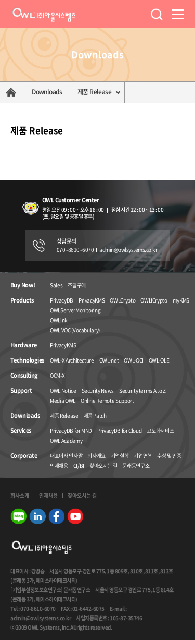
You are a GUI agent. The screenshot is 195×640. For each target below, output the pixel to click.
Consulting (24, 375)
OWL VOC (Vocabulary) (75, 330)
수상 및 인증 (169, 456)
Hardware (23, 345)
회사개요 (96, 456)
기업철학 (120, 456)
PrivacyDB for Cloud (119, 430)
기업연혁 (143, 456)
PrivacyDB (61, 300)
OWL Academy (66, 440)
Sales (56, 285)
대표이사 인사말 (66, 456)
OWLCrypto (122, 300)
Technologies (27, 360)
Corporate (23, 456)
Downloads (47, 91)
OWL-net (109, 360)
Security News (98, 390)
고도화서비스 (160, 430)
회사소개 (19, 495)
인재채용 (59, 465)
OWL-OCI (134, 360)
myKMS (181, 300)
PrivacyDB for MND (71, 430)
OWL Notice (63, 390)
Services (20, 430)
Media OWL (62, 400)
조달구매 (77, 285)
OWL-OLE (159, 360)
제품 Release (94, 91)
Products (22, 300)
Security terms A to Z (142, 390)
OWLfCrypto (153, 300)
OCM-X (57, 375)
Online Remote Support (107, 400)
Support (21, 390)
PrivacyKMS (92, 300)
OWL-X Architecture (72, 360)
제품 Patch (95, 415)
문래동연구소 (135, 465)
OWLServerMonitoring (75, 310)
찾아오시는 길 (103, 465)
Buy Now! (22, 285)
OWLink (59, 320)
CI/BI (78, 465)
